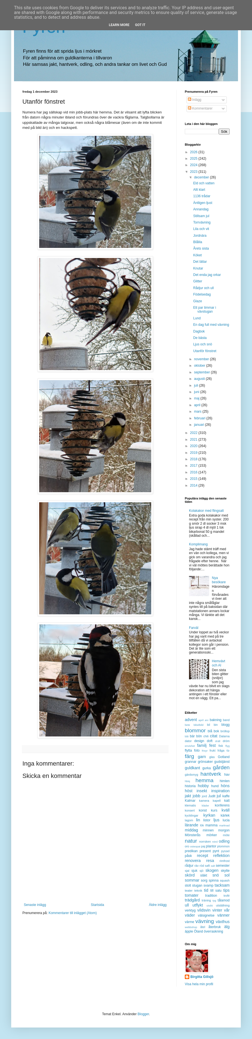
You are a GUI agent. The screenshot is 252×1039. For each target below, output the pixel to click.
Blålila (197, 242)
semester (223, 866)
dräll (217, 741)
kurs (214, 810)
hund (215, 786)
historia (190, 786)
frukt (213, 750)
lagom (189, 820)
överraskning (213, 931)
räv (196, 865)
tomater (192, 895)
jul (219, 796)
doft (210, 741)
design (199, 741)
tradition (211, 896)
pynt (216, 851)
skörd (190, 875)
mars (198, 411)
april (197, 405)
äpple (189, 931)
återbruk (215, 927)
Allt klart (199, 190)
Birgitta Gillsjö (201, 977)
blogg (225, 725)
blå (210, 731)
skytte (225, 871)
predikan (191, 851)
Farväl (193, 628)
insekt (202, 791)
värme (189, 922)
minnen (208, 830)
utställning (223, 905)
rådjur (189, 866)
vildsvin (204, 910)
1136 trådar (201, 196)
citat (213, 736)
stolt (188, 885)
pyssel (225, 851)
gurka (206, 768)
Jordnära (199, 236)
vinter (217, 910)
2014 (194, 485)
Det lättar (200, 262)
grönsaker (205, 762)
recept (202, 855)
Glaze (197, 301)
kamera (204, 800)
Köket (197, 255)
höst (188, 791)
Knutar (198, 268)
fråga (221, 750)
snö (216, 875)
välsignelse (206, 915)
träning (206, 900)
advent (191, 719)
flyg (227, 745)
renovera (193, 860)
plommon (223, 846)
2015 (194, 479)
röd (202, 865)
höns (225, 786)
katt (227, 801)
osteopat (195, 846)
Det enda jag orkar (207, 275)
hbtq (187, 781)
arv (206, 720)
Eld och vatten (203, 183)
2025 (194, 159)
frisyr (205, 750)
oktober (200, 366)
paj (203, 846)
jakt (188, 796)
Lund (197, 318)
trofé (226, 895)
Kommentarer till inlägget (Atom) (72, 913)
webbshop (191, 927)
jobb (196, 796)
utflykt (197, 905)
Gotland (224, 757)
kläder (205, 805)
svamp (208, 885)
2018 (194, 459)
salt (213, 865)
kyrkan (209, 815)
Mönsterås (192, 835)
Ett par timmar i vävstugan (204, 309)
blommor (195, 730)
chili (206, 736)
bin (216, 724)
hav (227, 775)
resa (210, 860)
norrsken (205, 841)
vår (227, 910)
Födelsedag (202, 294)
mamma (212, 825)
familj (202, 745)
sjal (187, 870)
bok (216, 731)
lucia (226, 820)
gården (221, 767)
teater (189, 890)
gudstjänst (222, 762)
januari (199, 425)
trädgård (192, 900)
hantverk (210, 774)
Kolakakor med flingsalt (206, 511)
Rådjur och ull (203, 288)
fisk (220, 745)
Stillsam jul (201, 216)
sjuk (194, 871)
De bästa (200, 338)
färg (189, 756)
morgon (224, 830)
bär (192, 736)
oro (187, 846)
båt (186, 736)
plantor (211, 846)
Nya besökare (219, 580)
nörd (215, 841)
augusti (200, 379)
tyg (214, 900)
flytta (188, 750)
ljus (216, 820)
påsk (188, 856)
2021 (194, 439)
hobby (203, 786)
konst (203, 810)
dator (188, 741)
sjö (202, 870)
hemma (204, 780)
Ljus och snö (202, 344)
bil (208, 724)
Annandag (201, 209)
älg (227, 926)
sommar (192, 880)
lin (198, 820)
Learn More (119, 25)
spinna (213, 880)
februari (200, 418)
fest (212, 745)
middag (191, 830)
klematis (190, 805)
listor (206, 820)
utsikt (210, 905)
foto (197, 750)
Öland (198, 931)
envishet (190, 745)
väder (190, 915)
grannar (190, 762)
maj (197, 398)
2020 (194, 446)
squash (225, 880)
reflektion (221, 855)
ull (187, 905)
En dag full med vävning (211, 325)
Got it (140, 25)
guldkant (192, 768)
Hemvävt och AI (218, 663)
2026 (194, 152)
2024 (194, 165)
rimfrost (225, 861)
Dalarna (224, 736)
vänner (223, 915)
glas (212, 757)
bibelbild (198, 724)
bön (199, 736)
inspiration (220, 791)
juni (197, 392)
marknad (224, 825)
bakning (215, 720)
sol (227, 875)
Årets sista (201, 248)
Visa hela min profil (199, 984)
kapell (217, 800)
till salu (215, 890)
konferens (222, 805)
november (202, 359)
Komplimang (198, 544)
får (228, 750)
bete (187, 724)
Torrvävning (202, 222)
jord (204, 796)
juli (196, 385)
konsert (190, 810)
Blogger (143, 1014)
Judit (211, 796)
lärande (191, 825)
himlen (225, 781)
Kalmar (190, 801)
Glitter (197, 281)
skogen (212, 870)
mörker (211, 835)
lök (202, 825)
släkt (203, 875)
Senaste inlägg (35, 905)
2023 (194, 172)
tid (206, 890)
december (202, 177)
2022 (194, 433)
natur (191, 841)
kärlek (225, 815)
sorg (204, 880)
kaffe (226, 796)
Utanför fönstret (204, 351)
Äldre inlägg (158, 905)
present (205, 851)
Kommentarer (200, 108)
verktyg (190, 910)
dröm (226, 741)
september (202, 372)
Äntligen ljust (202, 203)
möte (226, 835)
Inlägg (194, 100)
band (226, 720)
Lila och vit (201, 229)
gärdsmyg (191, 774)
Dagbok (199, 331)
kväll (225, 810)
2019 (194, 453)
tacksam (222, 885)
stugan (197, 885)
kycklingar (191, 815)
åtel (202, 927)
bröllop (225, 731)
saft (207, 865)
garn (202, 756)
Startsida (97, 905)
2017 (194, 466)
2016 (194, 472)
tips (226, 890)
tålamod (224, 900)
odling (224, 841)
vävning (204, 921)
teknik (198, 890)
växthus (223, 921)
